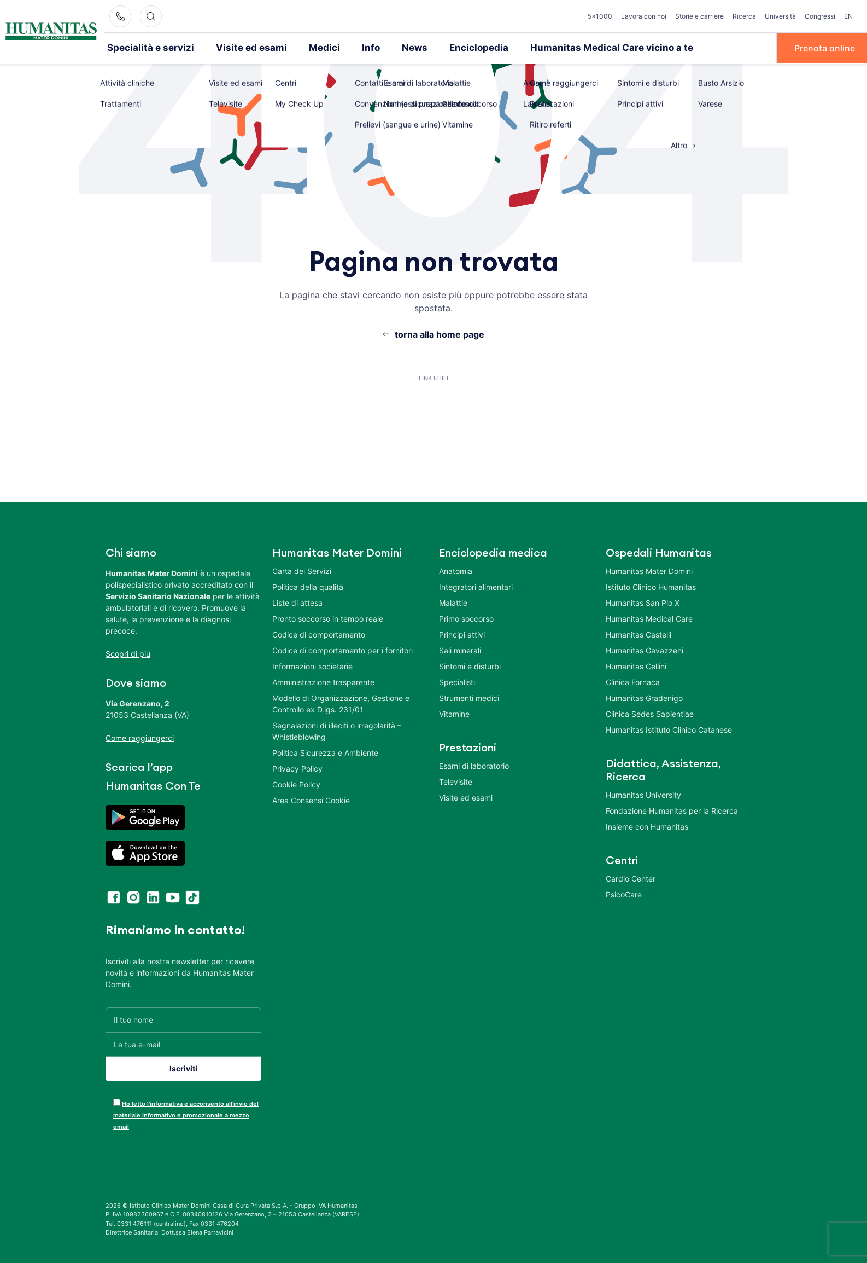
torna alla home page (439, 333)
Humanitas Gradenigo (644, 697)
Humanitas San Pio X (642, 601)
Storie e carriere (699, 16)
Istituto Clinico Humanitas (651, 585)
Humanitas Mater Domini (649, 570)
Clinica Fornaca (633, 681)
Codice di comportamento (318, 633)
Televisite (455, 780)
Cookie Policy (296, 783)
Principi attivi (462, 633)
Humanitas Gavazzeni (644, 649)
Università (780, 16)
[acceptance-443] (116, 1101)
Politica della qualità (307, 585)
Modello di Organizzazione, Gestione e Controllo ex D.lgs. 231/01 (340, 702)
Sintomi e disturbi (470, 665)
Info (348, 47)
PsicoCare (624, 893)
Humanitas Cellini (636, 665)
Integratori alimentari (476, 585)
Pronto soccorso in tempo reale (327, 617)
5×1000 (600, 16)
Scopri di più (128, 652)
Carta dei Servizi (301, 570)
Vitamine (454, 712)
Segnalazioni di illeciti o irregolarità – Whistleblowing (336, 730)
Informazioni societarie (312, 665)
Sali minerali (460, 649)
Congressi (820, 16)
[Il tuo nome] (183, 1018)
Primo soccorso (466, 617)
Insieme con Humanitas (647, 825)
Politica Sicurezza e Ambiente (325, 751)
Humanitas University (643, 793)
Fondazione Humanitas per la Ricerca (672, 809)
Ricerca (744, 16)
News (390, 47)
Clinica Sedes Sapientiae (650, 712)
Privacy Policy (297, 767)
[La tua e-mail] (183, 1043)
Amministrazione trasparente (323, 681)
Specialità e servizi (145, 47)
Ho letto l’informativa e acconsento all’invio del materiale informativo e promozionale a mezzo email (186, 1114)
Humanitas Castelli (638, 633)
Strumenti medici (469, 697)
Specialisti (457, 681)
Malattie (453, 601)
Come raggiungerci (140, 736)
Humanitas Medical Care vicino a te (572, 47)
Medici (304, 47)
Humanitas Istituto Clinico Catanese (669, 728)
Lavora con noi (643, 16)
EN (848, 16)
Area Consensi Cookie (311, 799)
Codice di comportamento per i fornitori (342, 649)
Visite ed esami (237, 47)
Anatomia (455, 570)
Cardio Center (630, 877)
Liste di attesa (297, 601)
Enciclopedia (450, 47)
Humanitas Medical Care (649, 617)
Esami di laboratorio (474, 764)
